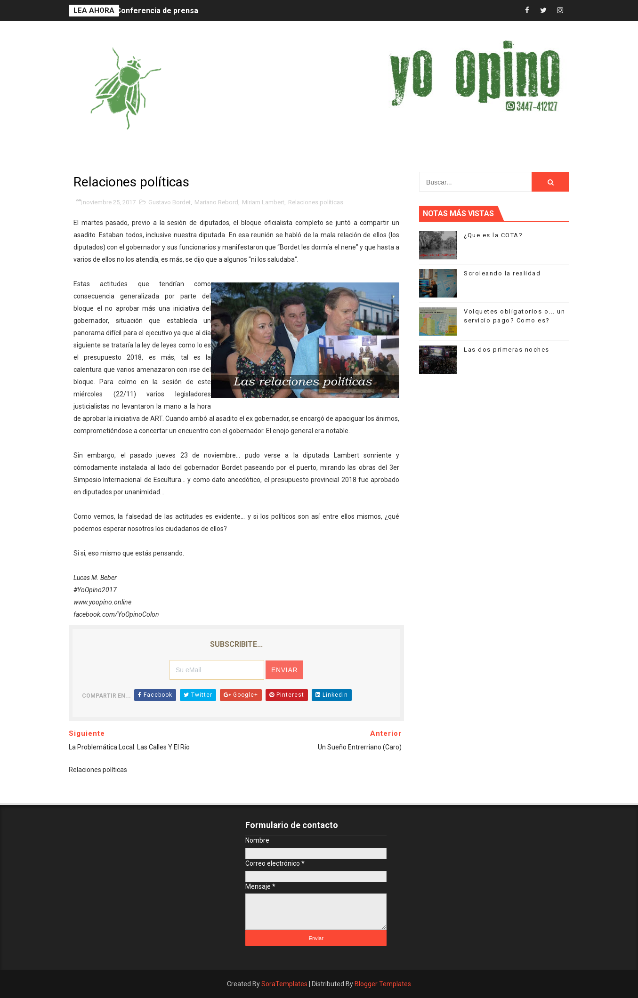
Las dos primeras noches (506, 349)
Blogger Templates (383, 984)
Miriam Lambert (263, 202)
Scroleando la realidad (502, 273)
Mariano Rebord (216, 202)
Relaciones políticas (315, 202)
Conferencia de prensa (157, 10)
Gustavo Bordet (169, 202)
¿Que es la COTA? (493, 235)
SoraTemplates (284, 984)
